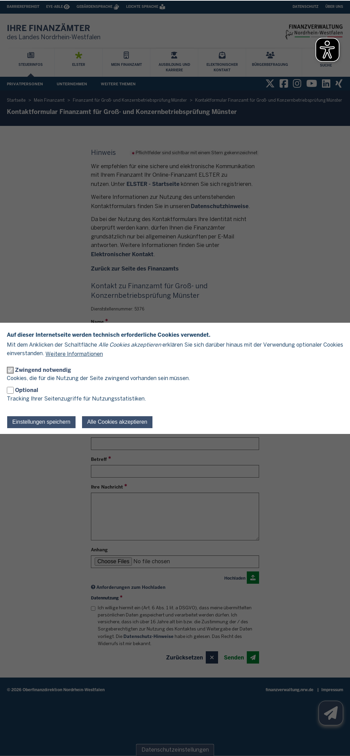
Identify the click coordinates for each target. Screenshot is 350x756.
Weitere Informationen (74, 354)
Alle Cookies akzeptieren (117, 422)
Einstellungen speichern (41, 422)
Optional (26, 390)
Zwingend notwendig (43, 370)
